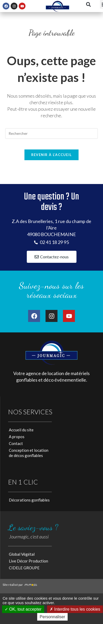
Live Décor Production (28, 561)
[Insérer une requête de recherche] (51, 133)
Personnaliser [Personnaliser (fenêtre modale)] (52, 617)
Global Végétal (22, 554)
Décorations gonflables (29, 500)
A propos (16, 436)
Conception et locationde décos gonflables (28, 453)
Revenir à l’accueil (51, 155)
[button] (88, 4)
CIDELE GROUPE (24, 567)
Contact (16, 443)
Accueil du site (21, 429)
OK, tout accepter (23, 609)
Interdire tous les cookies (75, 609)
